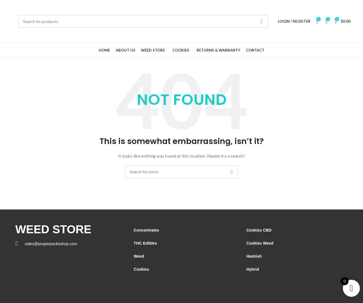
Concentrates (146, 230)
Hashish (254, 256)
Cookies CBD (259, 230)
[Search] (143, 21)
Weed (139, 256)
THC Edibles (145, 243)
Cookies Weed (259, 243)
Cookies (141, 269)
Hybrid (252, 269)
